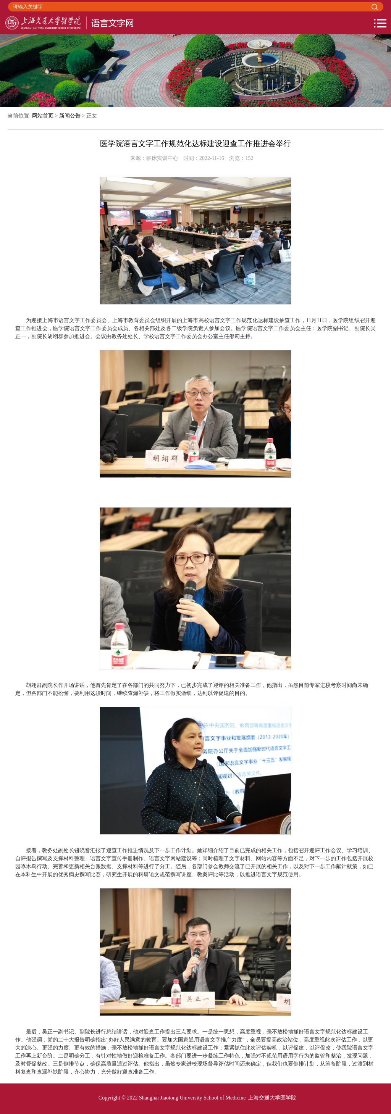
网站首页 (42, 116)
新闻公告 (70, 116)
